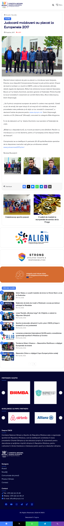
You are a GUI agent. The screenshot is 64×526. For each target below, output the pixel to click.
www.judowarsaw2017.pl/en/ (13, 147)
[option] (19, 392)
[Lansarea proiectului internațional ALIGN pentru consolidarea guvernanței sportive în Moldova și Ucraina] (8, 336)
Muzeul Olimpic (8, 479)
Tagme (36, 517)
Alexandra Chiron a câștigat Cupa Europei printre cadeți (37, 353)
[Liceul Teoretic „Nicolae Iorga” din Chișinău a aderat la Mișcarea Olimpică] (8, 316)
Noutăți (14, 15)
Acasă (7, 15)
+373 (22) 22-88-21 (17, 496)
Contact (5, 482)
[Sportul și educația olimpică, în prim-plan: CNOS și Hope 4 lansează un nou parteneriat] (8, 326)
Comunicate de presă (10, 475)
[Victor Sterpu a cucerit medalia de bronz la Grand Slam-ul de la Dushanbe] (8, 296)
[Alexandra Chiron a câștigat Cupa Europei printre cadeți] (8, 356)
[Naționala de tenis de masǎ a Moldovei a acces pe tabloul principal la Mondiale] (8, 306)
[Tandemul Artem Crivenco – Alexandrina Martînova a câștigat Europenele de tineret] (8, 346)
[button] (3, 392)
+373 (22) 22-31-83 (14, 493)
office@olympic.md (17, 499)
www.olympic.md (36, 112)
